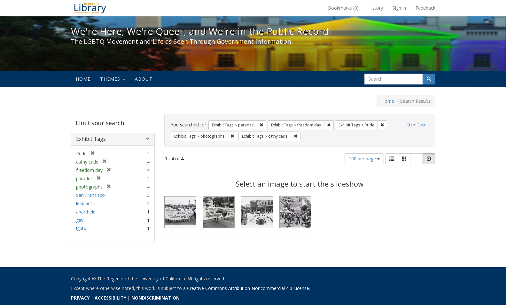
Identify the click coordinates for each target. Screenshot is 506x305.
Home (83, 79)
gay (79, 220)
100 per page (364, 159)
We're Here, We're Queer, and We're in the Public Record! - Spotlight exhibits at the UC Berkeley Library (90, 8)
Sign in (399, 8)
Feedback (425, 8)
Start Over (416, 125)
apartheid (86, 212)
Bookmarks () (343, 8)
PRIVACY (80, 298)
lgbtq (81, 228)
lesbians (84, 203)
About (143, 79)
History (375, 8)
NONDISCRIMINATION (155, 298)
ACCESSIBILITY (110, 298)
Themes (112, 79)
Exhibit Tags (91, 138)
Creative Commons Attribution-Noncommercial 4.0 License (248, 288)
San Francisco (90, 195)
